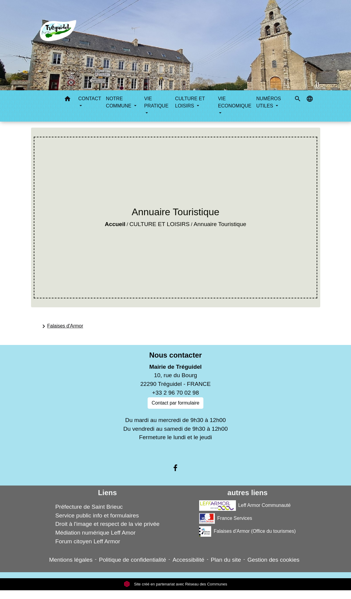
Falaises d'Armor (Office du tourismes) (247, 531)
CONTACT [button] (89, 98)
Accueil (115, 224)
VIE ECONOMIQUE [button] (234, 102)
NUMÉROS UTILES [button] (268, 102)
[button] (67, 100)
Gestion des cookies (273, 560)
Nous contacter (175, 355)
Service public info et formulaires (97, 515)
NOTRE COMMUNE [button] (119, 102)
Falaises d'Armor (61, 326)
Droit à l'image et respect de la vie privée (107, 524)
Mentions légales (70, 560)
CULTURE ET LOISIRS (159, 224)
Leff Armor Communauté (244, 505)
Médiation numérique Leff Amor (95, 532)
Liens (107, 493)
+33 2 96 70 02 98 (175, 393)
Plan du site (226, 560)
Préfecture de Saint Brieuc (89, 507)
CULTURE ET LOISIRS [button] (190, 102)
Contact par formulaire (175, 402)
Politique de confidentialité (132, 560)
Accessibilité (189, 560)
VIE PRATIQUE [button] (156, 102)
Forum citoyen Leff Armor (87, 541)
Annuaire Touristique (220, 224)
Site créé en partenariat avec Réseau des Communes (175, 584)
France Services (225, 518)
